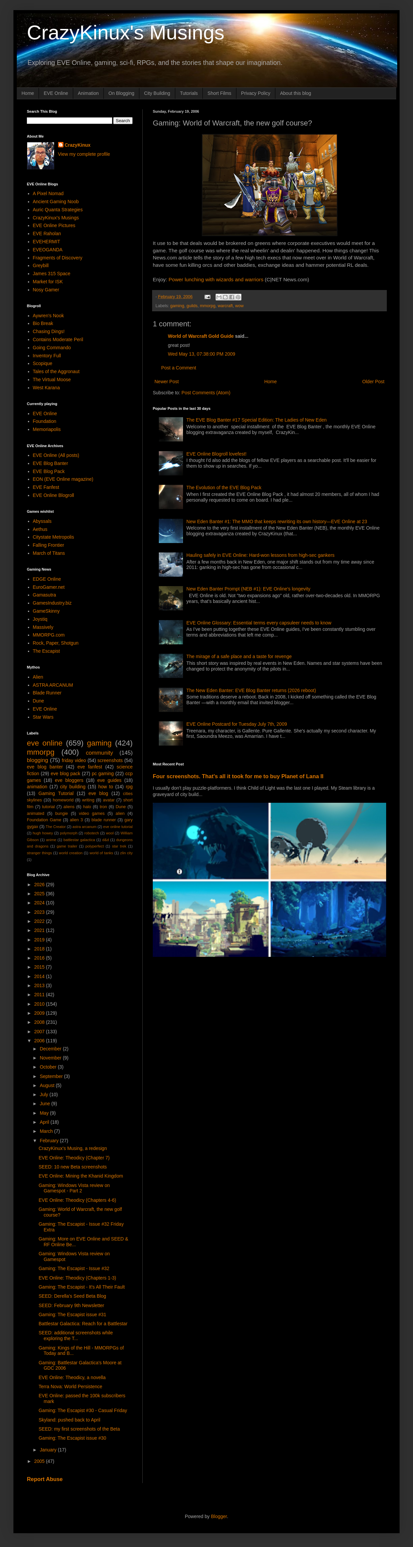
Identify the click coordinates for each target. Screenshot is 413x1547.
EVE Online (56, 93)
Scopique (42, 363)
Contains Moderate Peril (58, 339)
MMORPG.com (49, 635)
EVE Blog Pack (49, 471)
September (52, 1076)
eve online (44, 743)
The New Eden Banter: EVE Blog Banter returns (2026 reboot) (251, 690)
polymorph (68, 833)
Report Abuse (45, 1479)
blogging (37, 760)
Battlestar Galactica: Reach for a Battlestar (83, 1323)
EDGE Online (47, 579)
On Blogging (121, 93)
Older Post (373, 381)
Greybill (41, 265)
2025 (40, 893)
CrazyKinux (78, 145)
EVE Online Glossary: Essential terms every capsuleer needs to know (258, 622)
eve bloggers (69, 780)
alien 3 (76, 820)
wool (109, 833)
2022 (40, 921)
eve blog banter (45, 766)
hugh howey (43, 833)
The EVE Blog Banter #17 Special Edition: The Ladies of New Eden (256, 420)
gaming (177, 305)
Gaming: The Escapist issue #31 (72, 1314)
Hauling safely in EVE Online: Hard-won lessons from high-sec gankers (260, 555)
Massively (43, 627)
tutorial (48, 806)
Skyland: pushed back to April (69, 1420)
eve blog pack (65, 773)
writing (88, 800)
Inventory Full (47, 355)
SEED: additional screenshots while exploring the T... (76, 1335)
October (49, 1067)
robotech (91, 833)
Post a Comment (178, 367)
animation (37, 786)
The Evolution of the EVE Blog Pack (223, 487)
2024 (40, 902)
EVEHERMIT (46, 241)
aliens (69, 806)
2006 (40, 1040)
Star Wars (43, 717)
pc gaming (102, 773)
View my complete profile (84, 154)
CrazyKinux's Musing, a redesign (73, 1148)
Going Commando (52, 347)
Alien (38, 677)
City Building (157, 93)
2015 (40, 967)
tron (103, 806)
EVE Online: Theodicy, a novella (72, 1377)
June (45, 1103)
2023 (40, 912)
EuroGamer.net (49, 587)
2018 (40, 948)
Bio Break (43, 323)
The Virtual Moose (52, 379)
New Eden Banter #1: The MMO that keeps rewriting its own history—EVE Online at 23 (276, 521)
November (51, 1057)
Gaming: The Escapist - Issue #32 (74, 1268)
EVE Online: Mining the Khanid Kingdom (81, 1176)
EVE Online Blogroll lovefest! (216, 454)
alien (120, 813)
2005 (40, 1461)
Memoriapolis (47, 429)
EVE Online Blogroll (53, 495)
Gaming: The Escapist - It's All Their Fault (82, 1287)
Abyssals (42, 521)
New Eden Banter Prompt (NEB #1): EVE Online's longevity (248, 588)
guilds (191, 305)
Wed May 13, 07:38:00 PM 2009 (201, 354)
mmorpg (207, 305)
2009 (40, 1013)
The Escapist (46, 651)
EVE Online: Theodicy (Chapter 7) (74, 1157)
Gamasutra (44, 595)
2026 (40, 884)
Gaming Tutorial (56, 793)
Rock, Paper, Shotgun (56, 643)
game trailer (67, 846)
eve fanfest (89, 766)
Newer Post (166, 381)
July (44, 1094)
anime (51, 840)
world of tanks (101, 853)
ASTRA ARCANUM (53, 685)
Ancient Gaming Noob (56, 201)
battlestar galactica (79, 840)
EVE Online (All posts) (56, 455)
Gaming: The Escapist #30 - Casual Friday (83, 1410)
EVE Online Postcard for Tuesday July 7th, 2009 (236, 724)
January (49, 1449)
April (45, 1122)
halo (87, 806)
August (47, 1085)
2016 (40, 958)
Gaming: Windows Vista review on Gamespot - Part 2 (74, 1188)
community (99, 753)
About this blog (295, 93)
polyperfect (94, 846)
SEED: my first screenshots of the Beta (79, 1429)
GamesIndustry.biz (52, 603)
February (50, 1140)
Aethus (40, 529)
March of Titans (49, 553)
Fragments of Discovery (58, 257)
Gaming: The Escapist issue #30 (72, 1438)
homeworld (63, 800)
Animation (88, 93)
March (47, 1131)
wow (239, 305)
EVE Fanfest (46, 487)
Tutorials (189, 93)
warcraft (225, 305)
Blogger (219, 1516)
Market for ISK (48, 281)
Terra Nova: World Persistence (70, 1386)
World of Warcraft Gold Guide (201, 336)
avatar (109, 800)
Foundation (44, 421)
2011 (40, 994)
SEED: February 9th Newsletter (71, 1305)
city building (73, 786)
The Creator (56, 827)
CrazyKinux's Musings (125, 32)
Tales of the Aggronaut (56, 371)
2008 (40, 1022)
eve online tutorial (118, 827)
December (51, 1048)
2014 (40, 976)
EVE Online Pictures (54, 225)
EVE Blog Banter (50, 463)
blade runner (104, 820)
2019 (40, 939)
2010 (40, 1004)
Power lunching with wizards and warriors (216, 279)
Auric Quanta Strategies (58, 209)
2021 (40, 930)
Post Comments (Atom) (206, 392)
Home (27, 93)
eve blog (98, 793)
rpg (129, 786)
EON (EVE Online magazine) (63, 479)
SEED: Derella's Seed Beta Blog (72, 1296)
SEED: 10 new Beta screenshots (73, 1167)
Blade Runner (47, 692)
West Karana (46, 387)
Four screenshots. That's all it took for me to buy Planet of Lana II (238, 776)
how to (105, 786)
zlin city (126, 853)
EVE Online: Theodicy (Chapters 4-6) (77, 1200)
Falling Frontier (48, 545)
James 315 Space (52, 273)
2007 (40, 1031)
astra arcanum (85, 827)
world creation (71, 853)
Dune (38, 701)
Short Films (219, 93)
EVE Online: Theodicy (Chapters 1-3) (77, 1278)
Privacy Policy (255, 93)
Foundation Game (44, 820)
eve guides (109, 780)
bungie (61, 813)
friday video (74, 760)
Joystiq (40, 619)
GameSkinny (46, 611)
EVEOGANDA (48, 249)
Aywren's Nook (48, 315)
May (45, 1113)
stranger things (39, 853)
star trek (119, 846)
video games (92, 813)
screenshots (110, 760)
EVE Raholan (47, 233)
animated (35, 813)
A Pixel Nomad (48, 193)
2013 (40, 985)
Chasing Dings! (49, 331)
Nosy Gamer (46, 289)
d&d (105, 840)
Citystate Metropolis (53, 537)
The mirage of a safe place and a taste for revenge (239, 656)
